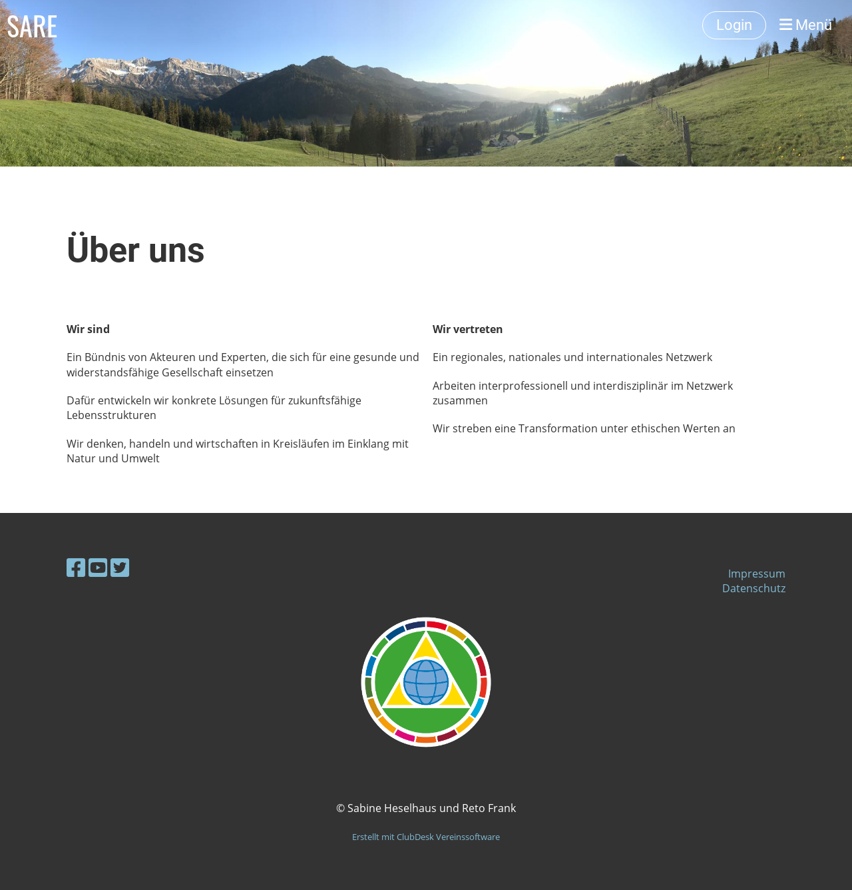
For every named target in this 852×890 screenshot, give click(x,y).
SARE (32, 25)
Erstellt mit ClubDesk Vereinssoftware (426, 837)
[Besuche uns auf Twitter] (119, 567)
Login (734, 25)
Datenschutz (753, 588)
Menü (805, 25)
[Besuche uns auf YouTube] (98, 567)
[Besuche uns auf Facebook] (76, 567)
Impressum (756, 573)
